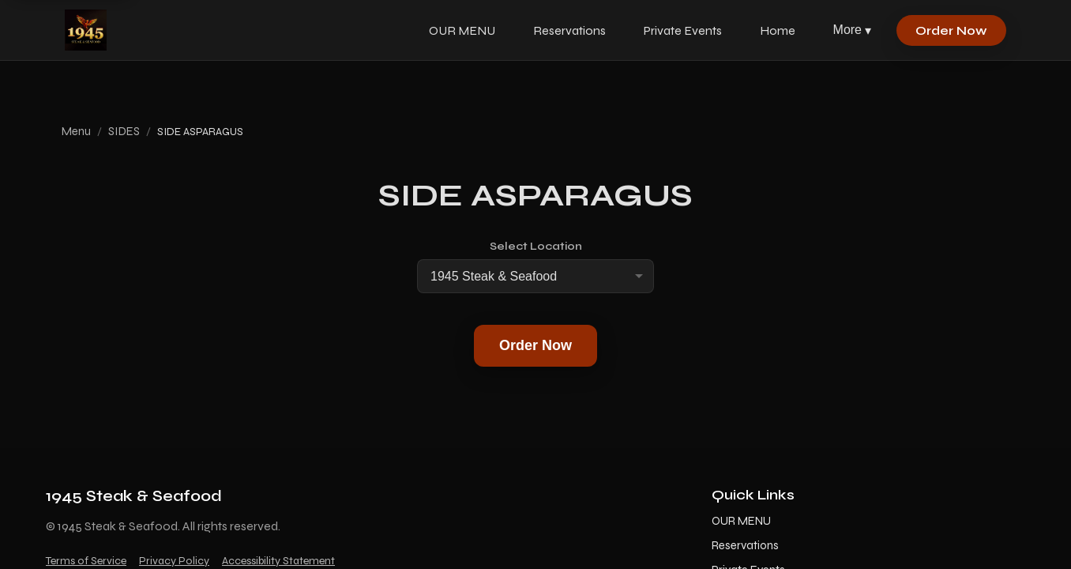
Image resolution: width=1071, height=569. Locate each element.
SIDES (124, 131)
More (852, 30)
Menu (76, 131)
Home (777, 30)
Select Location (536, 246)
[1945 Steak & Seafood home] (86, 30)
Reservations (569, 30)
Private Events (683, 30)
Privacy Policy (174, 560)
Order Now (951, 30)
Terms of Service (86, 560)
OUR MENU (462, 30)
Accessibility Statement (278, 560)
